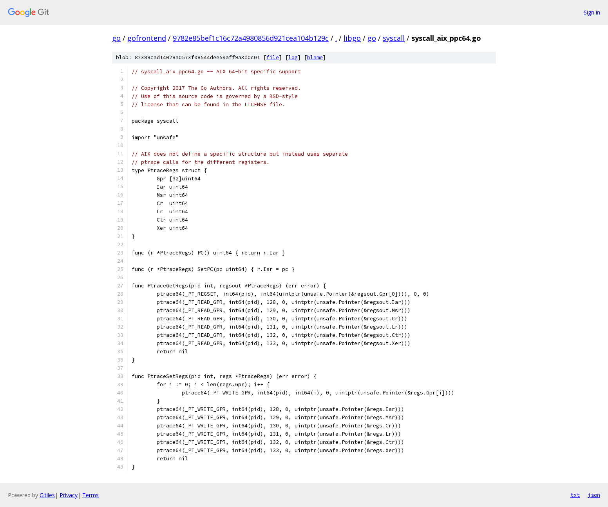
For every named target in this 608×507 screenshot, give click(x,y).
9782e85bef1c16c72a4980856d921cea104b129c (251, 38)
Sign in (592, 12)
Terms (90, 495)
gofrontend (146, 38)
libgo (352, 38)
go (116, 38)
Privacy (69, 495)
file (272, 57)
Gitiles (47, 495)
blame (315, 57)
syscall (394, 38)
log (293, 57)
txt (575, 494)
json (594, 494)
